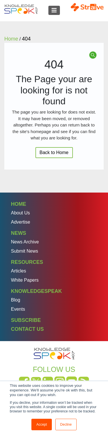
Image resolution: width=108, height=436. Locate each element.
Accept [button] (41, 424)
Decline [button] (66, 424)
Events (18, 309)
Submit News (24, 251)
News (18, 233)
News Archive (25, 241)
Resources (27, 262)
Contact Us (27, 329)
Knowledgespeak (36, 291)
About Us (20, 212)
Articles (18, 270)
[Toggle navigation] (54, 10)
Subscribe (26, 320)
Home (18, 204)
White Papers (25, 280)
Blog (15, 299)
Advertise (20, 222)
